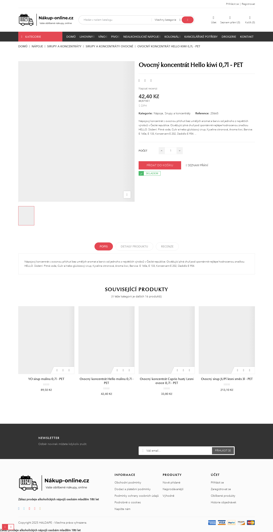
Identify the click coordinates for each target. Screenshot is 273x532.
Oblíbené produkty (223, 496)
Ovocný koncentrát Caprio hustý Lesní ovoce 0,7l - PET (167, 381)
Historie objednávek (223, 502)
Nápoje (158, 113)
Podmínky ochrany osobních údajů (137, 496)
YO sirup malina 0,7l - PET (46, 379)
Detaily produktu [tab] (134, 246)
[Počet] (171, 150)
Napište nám (122, 509)
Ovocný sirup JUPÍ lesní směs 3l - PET (227, 379)
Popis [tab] (104, 246)
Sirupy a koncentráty (178, 113)
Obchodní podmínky (128, 482)
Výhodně (168, 496)
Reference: (202, 113)
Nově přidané (171, 482)
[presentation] (186, 436)
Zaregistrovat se (221, 489)
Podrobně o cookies (128, 502)
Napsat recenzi (148, 88)
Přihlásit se (217, 482)
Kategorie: (145, 113)
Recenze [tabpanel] (167, 246)
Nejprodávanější (173, 489)
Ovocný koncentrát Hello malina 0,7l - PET (106, 381)
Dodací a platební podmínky (133, 489)
